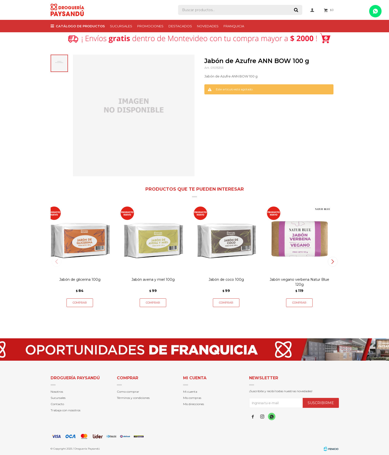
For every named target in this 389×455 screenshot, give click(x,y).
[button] (332, 261)
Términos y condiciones (133, 398)
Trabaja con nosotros (65, 410)
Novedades (208, 26)
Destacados (180, 26)
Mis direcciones (193, 404)
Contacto (57, 404)
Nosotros (57, 391)
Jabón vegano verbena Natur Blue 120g (299, 282)
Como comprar (128, 391)
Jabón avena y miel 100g (153, 279)
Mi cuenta (190, 391)
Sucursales (121, 26)
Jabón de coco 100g (226, 279)
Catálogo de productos (80, 26)
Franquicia (234, 26)
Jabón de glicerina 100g (79, 279)
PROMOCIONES (150, 26)
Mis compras (192, 398)
